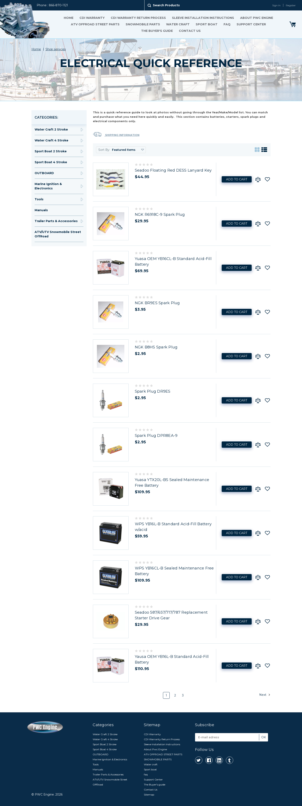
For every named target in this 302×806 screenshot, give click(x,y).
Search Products (166, 5)
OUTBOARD (44, 173)
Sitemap (149, 794)
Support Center (251, 24)
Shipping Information (116, 134)
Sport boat (206, 24)
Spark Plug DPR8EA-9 (156, 435)
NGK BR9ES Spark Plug (157, 303)
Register (291, 5)
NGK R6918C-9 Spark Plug (160, 214)
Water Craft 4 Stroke (51, 140)
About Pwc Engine (256, 18)
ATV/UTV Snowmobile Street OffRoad (58, 234)
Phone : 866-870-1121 (52, 5)
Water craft (177, 24)
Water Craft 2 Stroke (51, 129)
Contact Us (190, 31)
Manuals (41, 210)
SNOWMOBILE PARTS (142, 24)
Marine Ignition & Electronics (48, 186)
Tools (39, 199)
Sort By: (104, 150)
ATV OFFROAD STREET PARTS (95, 24)
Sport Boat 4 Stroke (51, 162)
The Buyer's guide (157, 31)
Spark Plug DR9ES (153, 391)
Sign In (276, 5)
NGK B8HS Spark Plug (156, 347)
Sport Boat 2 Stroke (51, 151)
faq (226, 24)
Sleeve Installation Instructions (203, 18)
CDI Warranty (91, 18)
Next (264, 695)
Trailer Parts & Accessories (56, 221)
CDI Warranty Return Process (138, 18)
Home (68, 18)
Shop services (56, 49)
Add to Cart (236, 179)
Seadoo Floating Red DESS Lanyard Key (173, 170)
